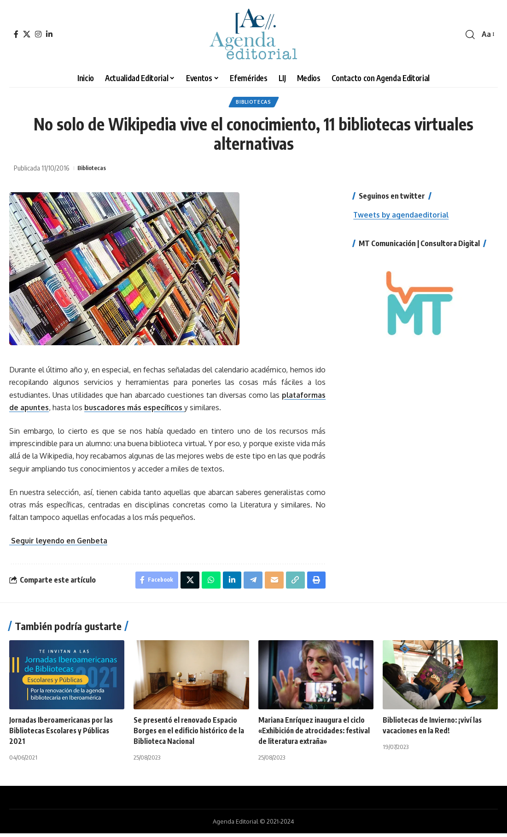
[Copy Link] (294, 583)
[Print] (316, 583)
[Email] (272, 583)
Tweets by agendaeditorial (402, 217)
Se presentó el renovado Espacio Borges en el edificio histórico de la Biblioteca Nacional (190, 734)
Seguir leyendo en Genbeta (60, 543)
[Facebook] (16, 34)
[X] (27, 34)
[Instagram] (38, 34)
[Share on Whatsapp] (207, 583)
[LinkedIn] (49, 34)
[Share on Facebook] (151, 583)
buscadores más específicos (135, 409)
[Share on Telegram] (251, 583)
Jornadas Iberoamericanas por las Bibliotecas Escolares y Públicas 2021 (63, 734)
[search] (470, 34)
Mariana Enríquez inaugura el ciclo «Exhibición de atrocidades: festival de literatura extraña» (313, 734)
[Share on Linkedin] (229, 583)
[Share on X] (186, 583)
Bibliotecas (253, 103)
